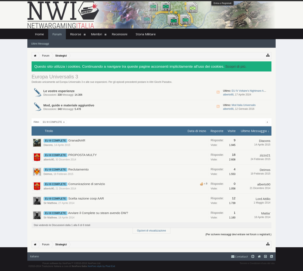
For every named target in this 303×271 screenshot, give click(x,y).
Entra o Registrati (222, 3)
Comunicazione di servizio (86, 184)
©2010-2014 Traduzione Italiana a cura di (57, 266)
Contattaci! (239, 256)
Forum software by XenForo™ (72, 263)
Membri (96, 34)
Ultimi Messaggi (40, 43)
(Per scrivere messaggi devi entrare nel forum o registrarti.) (238, 234)
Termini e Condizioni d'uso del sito (257, 263)
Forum (57, 34)
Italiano (34, 256)
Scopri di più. (235, 66)
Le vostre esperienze (58, 91)
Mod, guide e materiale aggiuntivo (68, 105)
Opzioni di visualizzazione (151, 230)
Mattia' (265, 213)
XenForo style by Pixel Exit (101, 266)
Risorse (75, 34)
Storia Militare (146, 34)
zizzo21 (265, 155)
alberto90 (228, 94)
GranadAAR (76, 140)
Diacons (48, 145)
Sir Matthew (50, 203)
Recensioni (119, 34)
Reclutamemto (78, 169)
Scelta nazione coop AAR (86, 198)
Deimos (48, 174)
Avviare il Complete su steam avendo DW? (98, 213)
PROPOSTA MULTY (82, 155)
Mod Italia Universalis (244, 105)
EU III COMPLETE (54, 122)
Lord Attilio (263, 199)
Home (39, 34)
